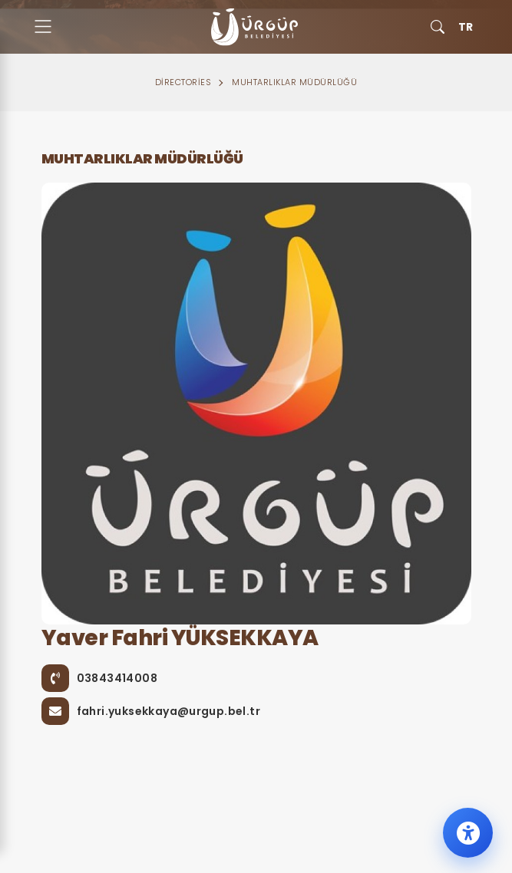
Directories (183, 82)
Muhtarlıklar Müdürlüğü (294, 82)
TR (465, 27)
